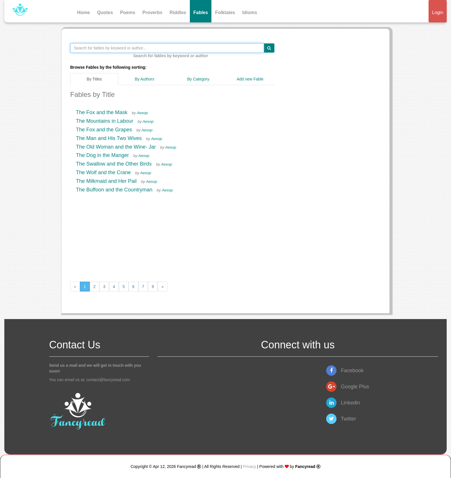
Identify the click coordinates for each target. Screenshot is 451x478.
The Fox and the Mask (101, 112)
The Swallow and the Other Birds (114, 164)
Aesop (142, 113)
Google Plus (347, 386)
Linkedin (343, 403)
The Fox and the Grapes (104, 130)
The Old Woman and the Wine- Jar (116, 147)
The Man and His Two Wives (109, 138)
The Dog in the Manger (102, 155)
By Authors (144, 79)
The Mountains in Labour (104, 121)
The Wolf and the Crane (103, 172)
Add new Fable (250, 79)
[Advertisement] (172, 235)
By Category (198, 79)
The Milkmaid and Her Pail (106, 181)
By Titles (94, 79)
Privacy (249, 466)
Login (437, 12)
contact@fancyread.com (108, 379)
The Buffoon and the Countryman (114, 190)
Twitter (341, 419)
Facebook (345, 370)
